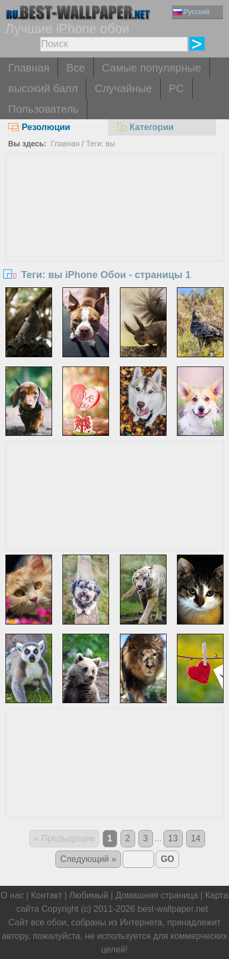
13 (173, 838)
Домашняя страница (157, 895)
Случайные (122, 88)
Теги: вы (100, 143)
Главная (28, 68)
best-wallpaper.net (172, 908)
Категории (145, 127)
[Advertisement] (115, 234)
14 (196, 838)
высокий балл (43, 88)
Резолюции (39, 127)
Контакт (46, 895)
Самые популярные (151, 68)
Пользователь (43, 109)
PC (176, 88)
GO (167, 859)
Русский (191, 12)
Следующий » (88, 859)
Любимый (89, 895)
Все (75, 68)
